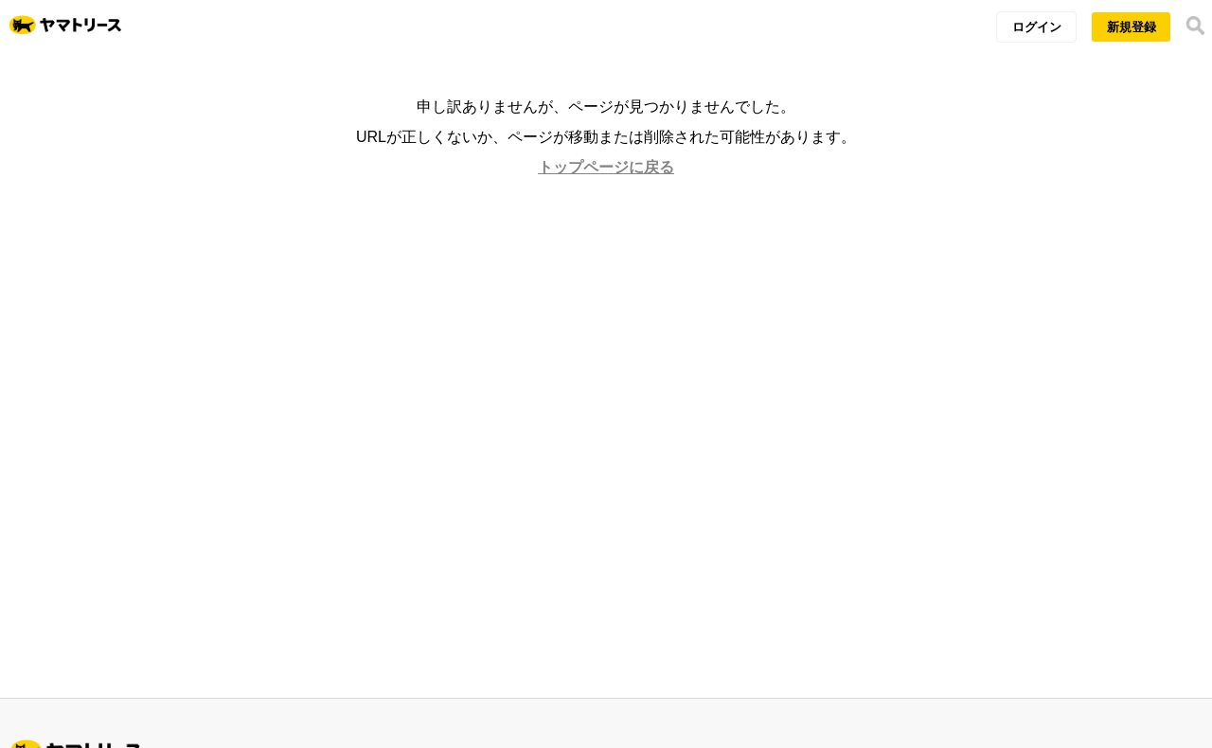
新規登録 (1131, 27)
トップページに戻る (606, 167)
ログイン (1036, 27)
